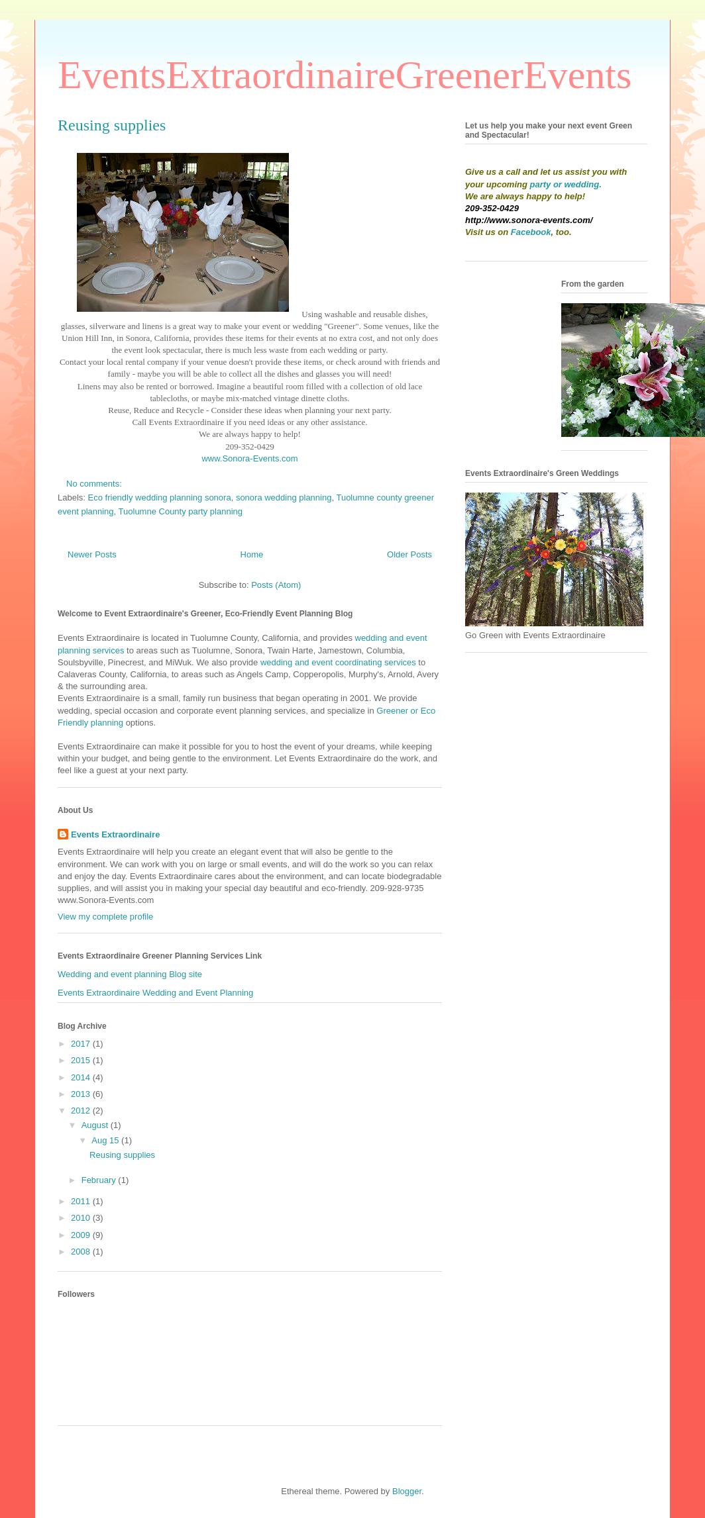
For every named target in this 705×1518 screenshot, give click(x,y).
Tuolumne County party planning (181, 511)
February (100, 1180)
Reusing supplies (112, 125)
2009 (82, 1235)
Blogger (406, 1491)
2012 (82, 1110)
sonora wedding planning (284, 497)
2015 (82, 1060)
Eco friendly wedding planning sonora (159, 497)
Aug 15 (106, 1140)
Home (252, 554)
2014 (82, 1077)
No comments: (95, 484)
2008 (82, 1252)
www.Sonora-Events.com (249, 458)
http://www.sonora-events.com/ (528, 220)
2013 (82, 1094)
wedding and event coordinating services (338, 662)
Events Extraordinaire (115, 834)
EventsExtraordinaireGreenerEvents (344, 75)
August (96, 1125)
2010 (82, 1218)
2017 (82, 1044)
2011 (82, 1201)
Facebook (531, 232)
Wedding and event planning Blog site (130, 974)
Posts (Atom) (276, 585)
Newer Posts (92, 554)
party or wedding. (566, 184)
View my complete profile (105, 917)
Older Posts (409, 554)
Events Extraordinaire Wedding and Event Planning (155, 993)
